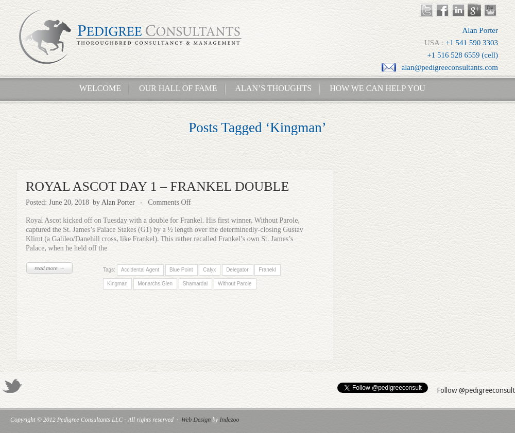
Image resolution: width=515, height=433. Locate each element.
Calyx (209, 270)
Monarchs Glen (155, 283)
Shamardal (195, 283)
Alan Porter (118, 202)
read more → (49, 268)
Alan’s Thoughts (273, 88)
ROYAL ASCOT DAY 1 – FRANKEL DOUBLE (157, 186)
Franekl (267, 270)
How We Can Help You (374, 88)
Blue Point (181, 270)
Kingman (117, 283)
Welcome (97, 88)
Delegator (237, 270)
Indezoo (229, 419)
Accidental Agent (140, 270)
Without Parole (235, 283)
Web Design (196, 419)
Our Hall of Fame (178, 88)
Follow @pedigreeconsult (476, 390)
